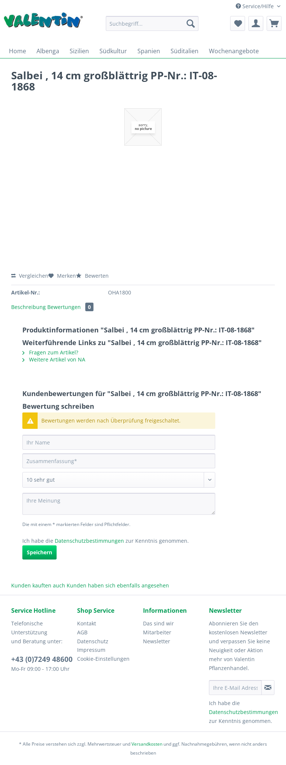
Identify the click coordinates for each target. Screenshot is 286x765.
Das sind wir (158, 623)
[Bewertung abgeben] (118, 480)
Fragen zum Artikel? (50, 352)
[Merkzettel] (237, 23)
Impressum (91, 649)
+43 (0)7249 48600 (42, 659)
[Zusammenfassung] (118, 460)
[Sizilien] (79, 51)
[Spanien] (148, 51)
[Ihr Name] (118, 442)
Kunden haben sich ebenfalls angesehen (118, 585)
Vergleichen (29, 275)
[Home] (17, 51)
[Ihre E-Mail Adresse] (235, 687)
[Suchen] (190, 23)
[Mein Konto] (255, 23)
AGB (82, 632)
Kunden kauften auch (38, 585)
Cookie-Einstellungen (103, 658)
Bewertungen (70, 306)
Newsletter (156, 641)
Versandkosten (146, 744)
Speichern (39, 552)
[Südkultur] (113, 51)
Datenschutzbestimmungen (89, 540)
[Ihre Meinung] (118, 504)
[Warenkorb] (274, 23)
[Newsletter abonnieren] (267, 687)
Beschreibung (28, 306)
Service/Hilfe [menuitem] (255, 6)
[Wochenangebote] (234, 51)
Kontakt (86, 623)
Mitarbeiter (157, 632)
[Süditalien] (184, 51)
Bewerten (92, 275)
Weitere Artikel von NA (53, 359)
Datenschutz (92, 641)
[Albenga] (47, 51)
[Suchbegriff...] (152, 23)
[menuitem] (152, 27)
